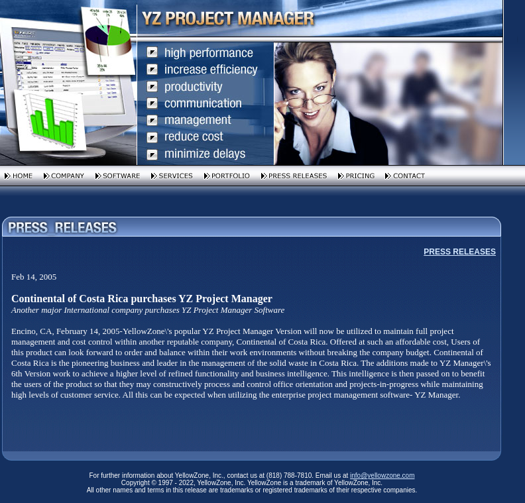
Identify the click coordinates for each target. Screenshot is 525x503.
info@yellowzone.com (382, 475)
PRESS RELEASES (460, 251)
